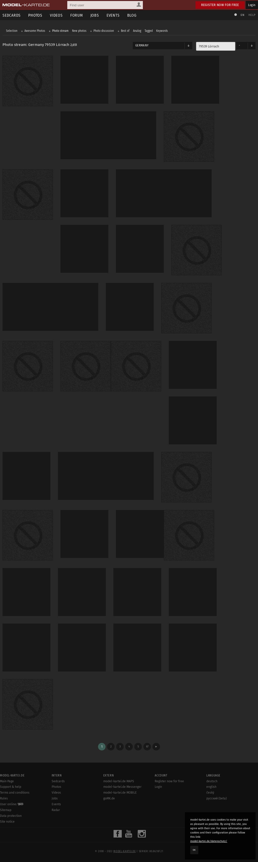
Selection (11, 31)
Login (251, 5)
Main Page (7, 781)
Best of (125, 31)
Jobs (94, 15)
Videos (56, 15)
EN (242, 15)
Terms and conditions (14, 792)
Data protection (11, 816)
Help (251, 15)
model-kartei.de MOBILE (120, 792)
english (211, 787)
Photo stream (60, 31)
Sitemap (5, 810)
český (210, 792)
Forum (76, 15)
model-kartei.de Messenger (122, 787)
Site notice (7, 821)
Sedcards (58, 781)
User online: (11, 804)
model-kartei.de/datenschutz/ (208, 841)
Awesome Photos (34, 31)
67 (147, 746)
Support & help (10, 787)
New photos (79, 31)
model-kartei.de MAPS (118, 781)
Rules (4, 798)
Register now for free (220, 5)
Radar (56, 810)
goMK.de (109, 798)
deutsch (211, 781)
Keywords (162, 31)
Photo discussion (103, 31)
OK (194, 849)
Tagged (149, 31)
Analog (137, 31)
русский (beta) (216, 798)
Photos (35, 15)
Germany (141, 45)
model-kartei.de (124, 851)
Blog (132, 15)
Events (113, 15)
